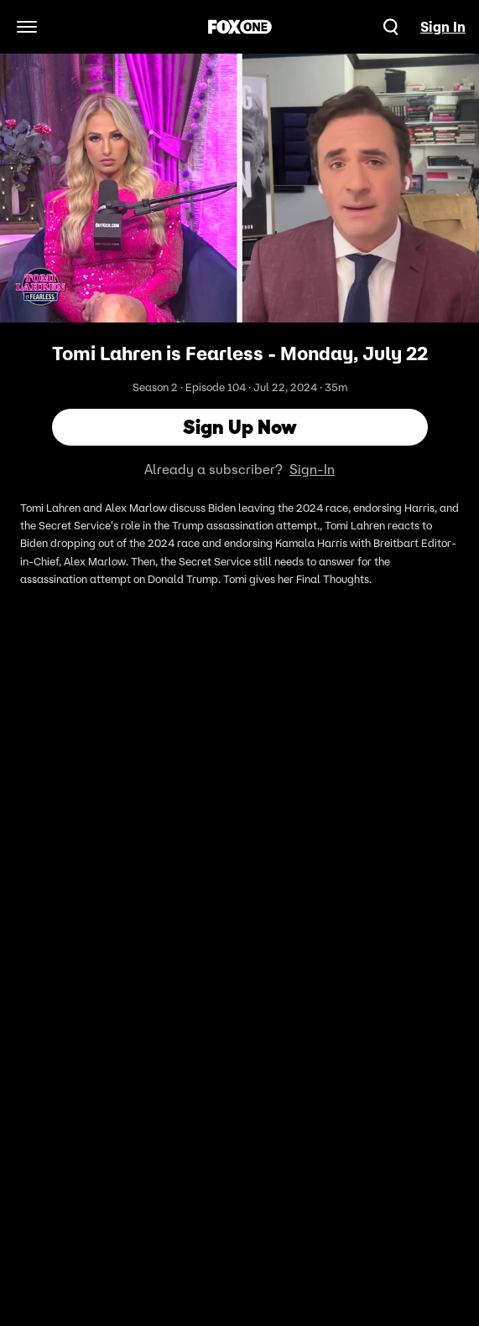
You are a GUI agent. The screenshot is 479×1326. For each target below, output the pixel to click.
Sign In (443, 26)
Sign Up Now (240, 426)
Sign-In (312, 469)
